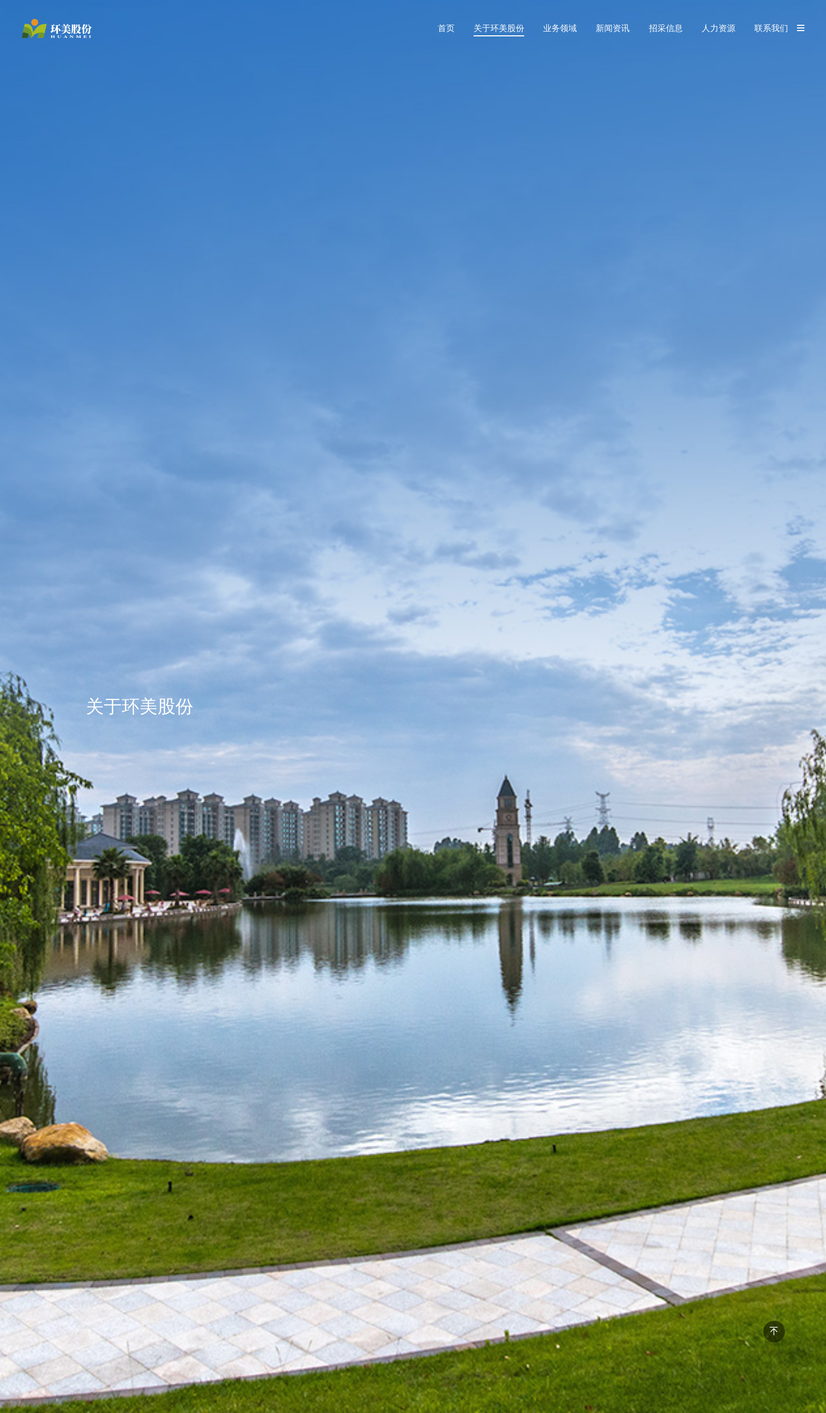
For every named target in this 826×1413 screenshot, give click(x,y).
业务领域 (560, 28)
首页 (446, 28)
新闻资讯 (613, 28)
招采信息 (666, 28)
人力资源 (718, 28)
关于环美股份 (499, 28)
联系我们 (771, 28)
